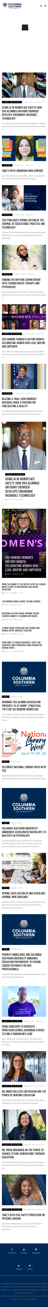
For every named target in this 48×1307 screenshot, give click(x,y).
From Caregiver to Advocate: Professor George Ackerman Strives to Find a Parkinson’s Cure (23, 1030)
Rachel (8, 499)
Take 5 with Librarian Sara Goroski (22, 171)
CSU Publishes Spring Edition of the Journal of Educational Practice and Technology (23, 223)
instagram (36, 1251)
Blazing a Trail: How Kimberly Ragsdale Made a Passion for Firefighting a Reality (19, 402)
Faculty (7, 1021)
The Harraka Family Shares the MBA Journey (21, 601)
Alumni (6, 102)
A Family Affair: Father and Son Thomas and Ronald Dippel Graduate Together (21, 629)
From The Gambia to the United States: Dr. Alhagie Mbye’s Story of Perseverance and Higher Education (24, 587)
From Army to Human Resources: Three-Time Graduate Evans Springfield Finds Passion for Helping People (22, 645)
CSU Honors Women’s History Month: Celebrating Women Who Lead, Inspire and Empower (23, 342)
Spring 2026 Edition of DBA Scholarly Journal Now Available (24, 895)
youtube (24, 1251)
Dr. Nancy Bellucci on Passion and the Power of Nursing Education (24, 1093)
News (6, 697)
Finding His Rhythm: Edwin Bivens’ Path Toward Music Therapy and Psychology (21, 283)
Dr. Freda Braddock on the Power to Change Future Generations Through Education (23, 1153)
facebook (12, 1251)
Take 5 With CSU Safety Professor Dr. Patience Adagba (23, 1217)
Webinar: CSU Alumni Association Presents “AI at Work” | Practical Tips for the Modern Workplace (21, 705)
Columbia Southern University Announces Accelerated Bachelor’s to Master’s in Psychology (24, 831)
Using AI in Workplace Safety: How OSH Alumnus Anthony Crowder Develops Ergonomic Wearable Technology (22, 112)
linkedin (18, 1267)
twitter (30, 1267)
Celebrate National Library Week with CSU (24, 769)
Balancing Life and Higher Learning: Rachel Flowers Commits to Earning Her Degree (20, 615)
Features (16, 102)
